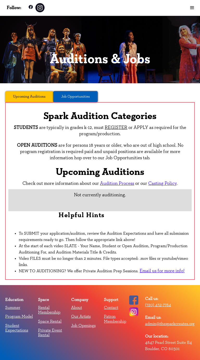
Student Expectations (16, 327)
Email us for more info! (162, 271)
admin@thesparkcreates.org (170, 324)
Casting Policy (162, 183)
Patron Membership (115, 318)
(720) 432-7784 (158, 305)
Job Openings (83, 325)
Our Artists (81, 316)
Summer (12, 307)
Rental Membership (49, 309)
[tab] (29, 96)
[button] (192, 8)
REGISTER (116, 127)
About (76, 307)
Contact (111, 307)
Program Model (19, 316)
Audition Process (117, 183)
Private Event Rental (50, 332)
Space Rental (49, 321)
